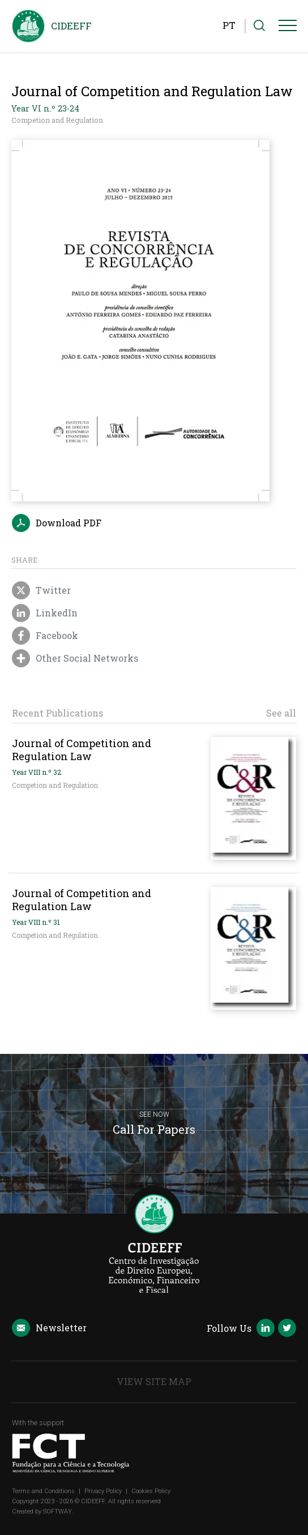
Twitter (41, 590)
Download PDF (56, 523)
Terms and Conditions (43, 1491)
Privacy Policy (103, 1491)
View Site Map (154, 1381)
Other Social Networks (75, 658)
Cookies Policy (150, 1491)
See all (281, 713)
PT (229, 25)
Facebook (45, 636)
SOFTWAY (57, 1511)
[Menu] (288, 28)
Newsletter (49, 1328)
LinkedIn (45, 613)
